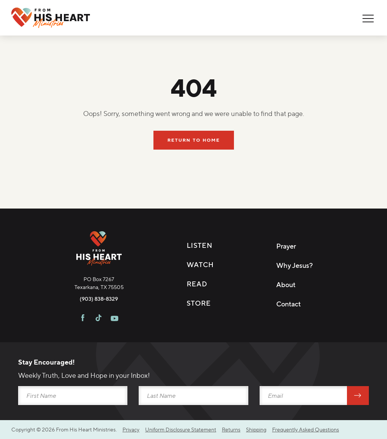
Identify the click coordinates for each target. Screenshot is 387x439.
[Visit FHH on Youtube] (114, 319)
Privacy (130, 429)
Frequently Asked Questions (305, 429)
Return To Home (193, 140)
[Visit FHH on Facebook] (82, 319)
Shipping (256, 429)
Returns (231, 429)
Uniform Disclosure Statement (180, 429)
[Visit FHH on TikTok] (98, 319)
